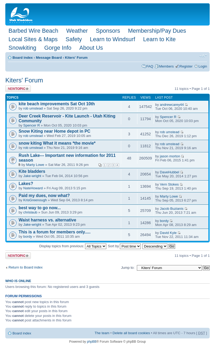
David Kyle (168, 233)
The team (102, 333)
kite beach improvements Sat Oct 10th (57, 104)
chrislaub (30, 212)
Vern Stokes (169, 184)
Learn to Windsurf (112, 39)
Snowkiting (22, 47)
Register (186, 66)
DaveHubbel (169, 172)
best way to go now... (40, 208)
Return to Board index (26, 267)
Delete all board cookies (131, 333)
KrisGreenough (35, 200)
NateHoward (33, 188)
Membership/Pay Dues (157, 30)
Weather (77, 30)
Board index (22, 58)
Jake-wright (32, 176)
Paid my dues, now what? (44, 195)
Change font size (203, 55)
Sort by (124, 246)
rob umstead (33, 108)
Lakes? (26, 183)
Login (203, 66)
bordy (164, 221)
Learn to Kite (159, 39)
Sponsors (108, 30)
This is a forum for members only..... (55, 232)
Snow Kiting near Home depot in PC (54, 131)
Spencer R (31, 125)
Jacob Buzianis (172, 209)
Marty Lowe (35, 165)
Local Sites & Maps (33, 39)
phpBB (91, 341)
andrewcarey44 (172, 105)
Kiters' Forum (76, 58)
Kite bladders (32, 171)
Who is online (18, 281)
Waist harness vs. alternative (47, 220)
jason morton (170, 156)
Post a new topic (18, 88)
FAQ (149, 66)
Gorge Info (57, 47)
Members (166, 66)
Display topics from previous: (72, 246)
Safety (74, 39)
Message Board (49, 58)
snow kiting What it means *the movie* (57, 143)
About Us (91, 47)
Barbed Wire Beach (33, 30)
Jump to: (127, 268)
